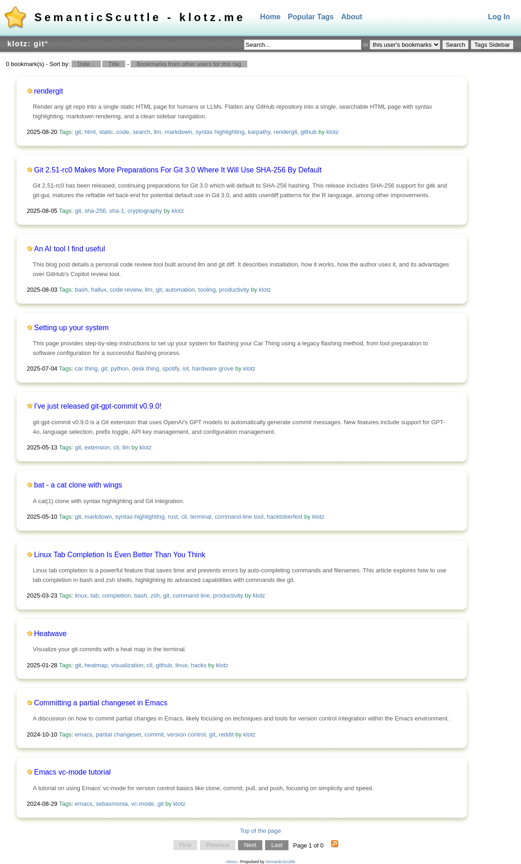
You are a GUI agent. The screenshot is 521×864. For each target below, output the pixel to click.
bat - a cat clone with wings (78, 485)
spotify (170, 368)
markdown (178, 131)
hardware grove (212, 368)
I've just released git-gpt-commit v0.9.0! (97, 406)
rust (173, 516)
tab (94, 595)
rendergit (48, 91)
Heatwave (50, 633)
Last (277, 845)
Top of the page (260, 830)
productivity (234, 289)
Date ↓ (86, 64)
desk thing (145, 368)
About (351, 17)
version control (186, 734)
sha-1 (116, 210)
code (122, 131)
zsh (155, 595)
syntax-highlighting (140, 516)
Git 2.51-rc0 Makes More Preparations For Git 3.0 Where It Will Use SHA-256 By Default (177, 170)
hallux (99, 289)
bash (81, 289)
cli (116, 447)
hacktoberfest (285, 516)
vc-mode (142, 803)
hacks (198, 665)
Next (250, 845)
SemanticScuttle (280, 861)
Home (270, 17)
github (308, 131)
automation (180, 289)
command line (191, 595)
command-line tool (239, 516)
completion (116, 595)
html (90, 131)
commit (154, 734)
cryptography (144, 210)
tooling (207, 289)
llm (157, 131)
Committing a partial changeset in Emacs (100, 703)
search (141, 131)
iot (186, 368)
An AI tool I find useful (69, 249)
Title (113, 64)
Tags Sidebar (492, 44)
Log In (499, 17)
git (78, 131)
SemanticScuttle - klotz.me (139, 17)
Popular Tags (311, 17)
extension (97, 447)
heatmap (96, 665)
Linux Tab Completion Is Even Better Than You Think (119, 555)
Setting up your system (71, 328)
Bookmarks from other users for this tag (189, 64)
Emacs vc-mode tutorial (72, 772)
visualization (127, 665)
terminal (200, 516)
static (106, 131)
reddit (226, 734)
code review (126, 289)
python (119, 368)
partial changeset (118, 734)
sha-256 (95, 210)
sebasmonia (112, 803)
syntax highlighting (219, 131)
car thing (86, 368)
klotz (333, 131)
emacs (83, 734)
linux (81, 595)
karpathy (259, 131)
